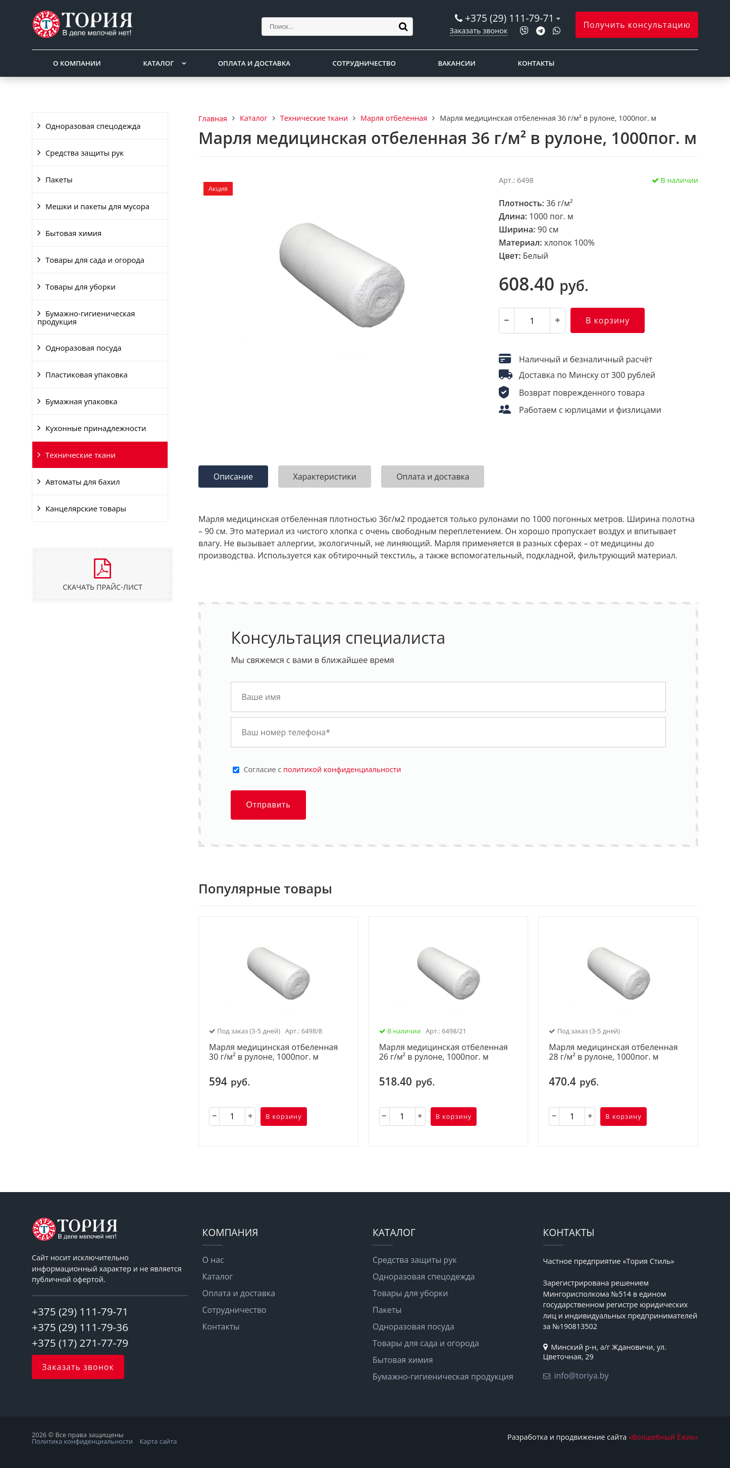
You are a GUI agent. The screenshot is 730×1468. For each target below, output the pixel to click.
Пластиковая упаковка (86, 374)
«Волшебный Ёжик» (663, 1437)
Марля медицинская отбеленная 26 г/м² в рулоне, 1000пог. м (443, 1052)
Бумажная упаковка (81, 401)
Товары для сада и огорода (94, 260)
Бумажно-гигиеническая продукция (86, 317)
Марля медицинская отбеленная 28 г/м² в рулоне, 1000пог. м (613, 1052)
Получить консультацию (637, 24)
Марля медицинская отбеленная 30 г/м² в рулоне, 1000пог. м (273, 1052)
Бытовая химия (73, 233)
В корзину (608, 320)
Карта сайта (158, 1441)
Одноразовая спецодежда (93, 126)
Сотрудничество (364, 63)
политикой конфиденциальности (342, 769)
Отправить (268, 804)
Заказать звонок (479, 30)
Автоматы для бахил (82, 482)
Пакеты (59, 179)
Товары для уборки (80, 286)
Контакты (536, 63)
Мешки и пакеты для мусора (97, 206)
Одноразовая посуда (83, 348)
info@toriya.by (581, 1375)
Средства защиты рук (84, 153)
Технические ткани (80, 455)
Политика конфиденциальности (82, 1441)
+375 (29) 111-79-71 (509, 18)
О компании (77, 63)
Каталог (158, 63)
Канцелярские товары (85, 508)
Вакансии (457, 63)
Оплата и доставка (254, 63)
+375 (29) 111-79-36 (80, 1327)
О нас (213, 1260)
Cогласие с (322, 769)
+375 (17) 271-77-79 (80, 1343)
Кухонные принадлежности (95, 428)
